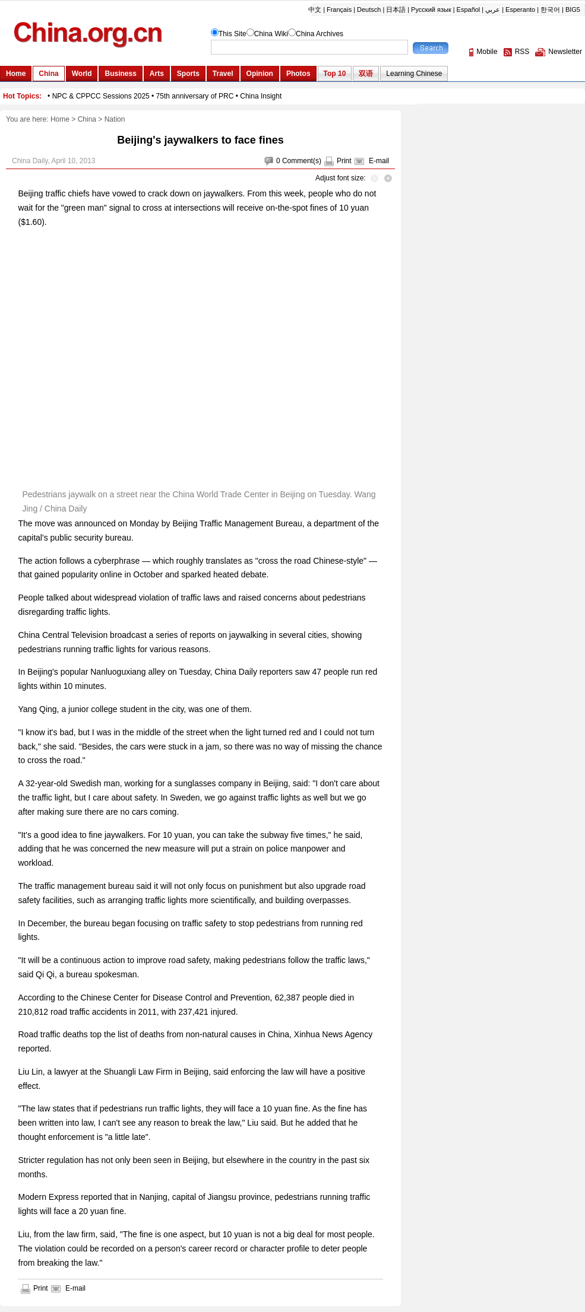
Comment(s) (301, 161)
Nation (115, 119)
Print (344, 161)
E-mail (379, 161)
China (87, 119)
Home (59, 119)
